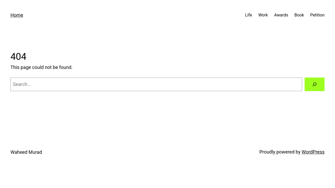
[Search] (315, 84)
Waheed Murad (26, 152)
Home (16, 15)
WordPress (313, 152)
